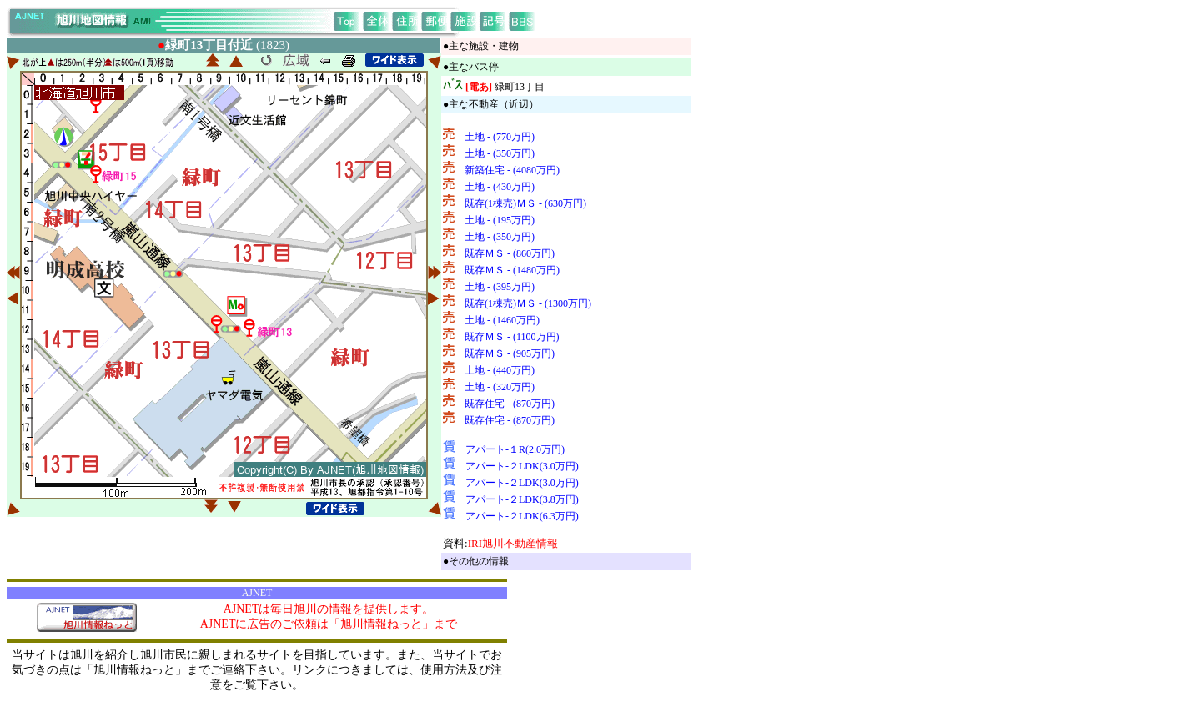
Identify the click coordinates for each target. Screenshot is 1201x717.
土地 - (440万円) (500, 370)
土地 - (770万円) (500, 137)
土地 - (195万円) (500, 220)
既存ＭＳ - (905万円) (510, 353)
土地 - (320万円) (500, 387)
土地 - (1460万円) (502, 320)
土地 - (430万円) (500, 187)
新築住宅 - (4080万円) (512, 170)
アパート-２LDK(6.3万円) (522, 516)
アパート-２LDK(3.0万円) (522, 466)
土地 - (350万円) (500, 153)
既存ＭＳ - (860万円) (510, 253)
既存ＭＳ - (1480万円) (512, 270)
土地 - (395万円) (500, 287)
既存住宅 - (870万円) (510, 403)
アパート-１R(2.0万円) (515, 449)
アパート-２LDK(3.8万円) (522, 499)
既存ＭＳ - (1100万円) (512, 337)
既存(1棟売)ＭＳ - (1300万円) (528, 303)
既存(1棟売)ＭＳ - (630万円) (525, 203)
